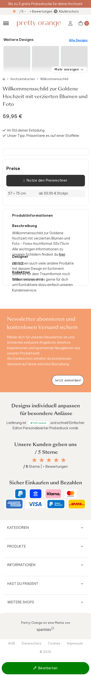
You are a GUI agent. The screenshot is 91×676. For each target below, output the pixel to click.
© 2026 (45, 652)
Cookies (54, 643)
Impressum (75, 643)
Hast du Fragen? (22, 583)
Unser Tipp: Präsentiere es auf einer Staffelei (43, 135)
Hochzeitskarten (22, 79)
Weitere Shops (20, 602)
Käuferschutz (69, 11)
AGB (11, 643)
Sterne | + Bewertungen (45, 466)
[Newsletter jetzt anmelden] (68, 380)
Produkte (16, 546)
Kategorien (18, 527)
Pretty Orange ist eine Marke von (45, 626)
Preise (13, 168)
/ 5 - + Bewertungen (35, 11)
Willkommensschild (54, 79)
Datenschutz (31, 643)
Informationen (21, 565)
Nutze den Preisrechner (45, 180)
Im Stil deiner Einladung (26, 130)
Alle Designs (78, 40)
